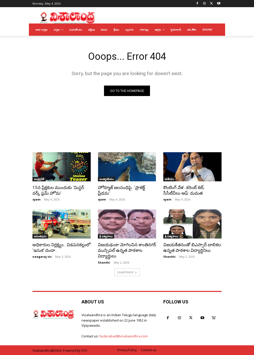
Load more (127, 272)
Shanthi (104, 262)
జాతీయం (169, 179)
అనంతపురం (40, 236)
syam (36, 199)
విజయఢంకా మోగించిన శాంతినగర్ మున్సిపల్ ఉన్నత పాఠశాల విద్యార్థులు (127, 250)
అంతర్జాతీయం (106, 179)
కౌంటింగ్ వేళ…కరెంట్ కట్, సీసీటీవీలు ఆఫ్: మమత (183, 190)
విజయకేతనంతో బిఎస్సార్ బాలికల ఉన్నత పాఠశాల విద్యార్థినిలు (192, 247)
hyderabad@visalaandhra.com (123, 336)
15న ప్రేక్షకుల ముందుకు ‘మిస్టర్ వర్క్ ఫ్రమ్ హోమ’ (58, 190)
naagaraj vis (42, 256)
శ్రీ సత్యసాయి (106, 236)
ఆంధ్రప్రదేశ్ (39, 179)
